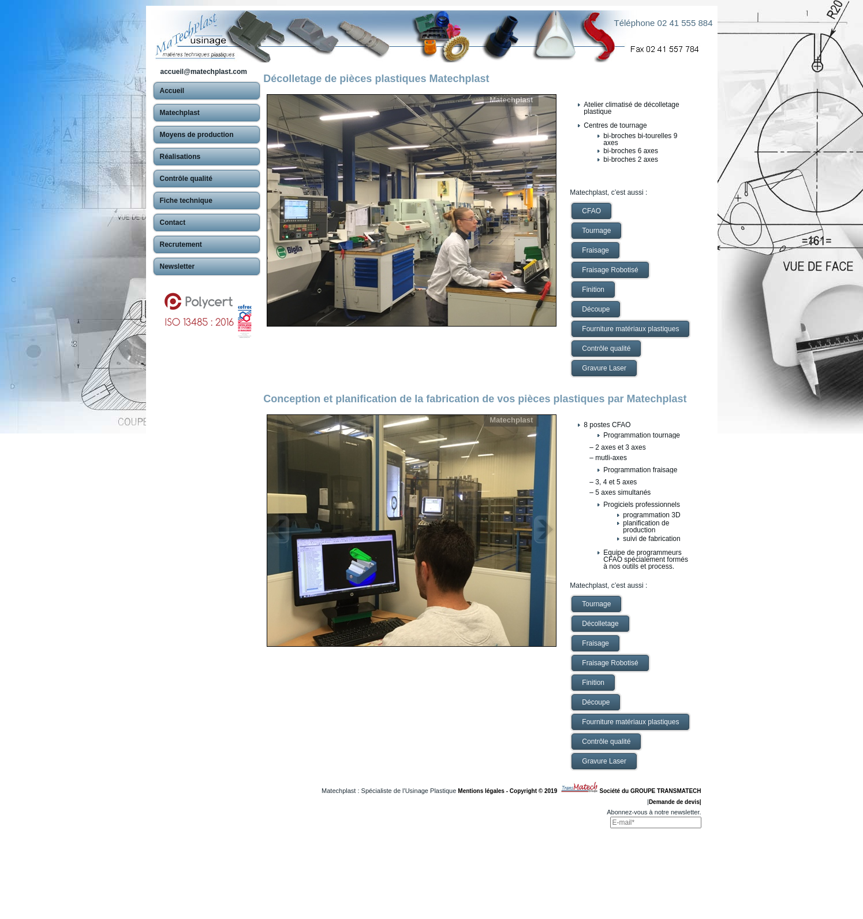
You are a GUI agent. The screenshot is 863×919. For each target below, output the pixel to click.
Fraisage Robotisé (610, 270)
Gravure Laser (604, 368)
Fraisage (595, 250)
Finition (593, 290)
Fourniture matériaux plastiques (630, 329)
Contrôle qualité (606, 348)
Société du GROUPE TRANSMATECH (650, 791)
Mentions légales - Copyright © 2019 (509, 791)
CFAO (591, 211)
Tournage (596, 231)
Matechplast (511, 99)
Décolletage (600, 624)
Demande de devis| (675, 802)
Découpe (596, 309)
